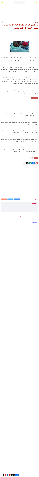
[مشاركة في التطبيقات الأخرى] (24, 163)
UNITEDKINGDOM (34, 222)
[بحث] (2, 2)
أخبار (36, 22)
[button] (33, 163)
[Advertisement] (19, 14)
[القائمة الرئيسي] (37, 2)
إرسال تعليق (34, 203)
